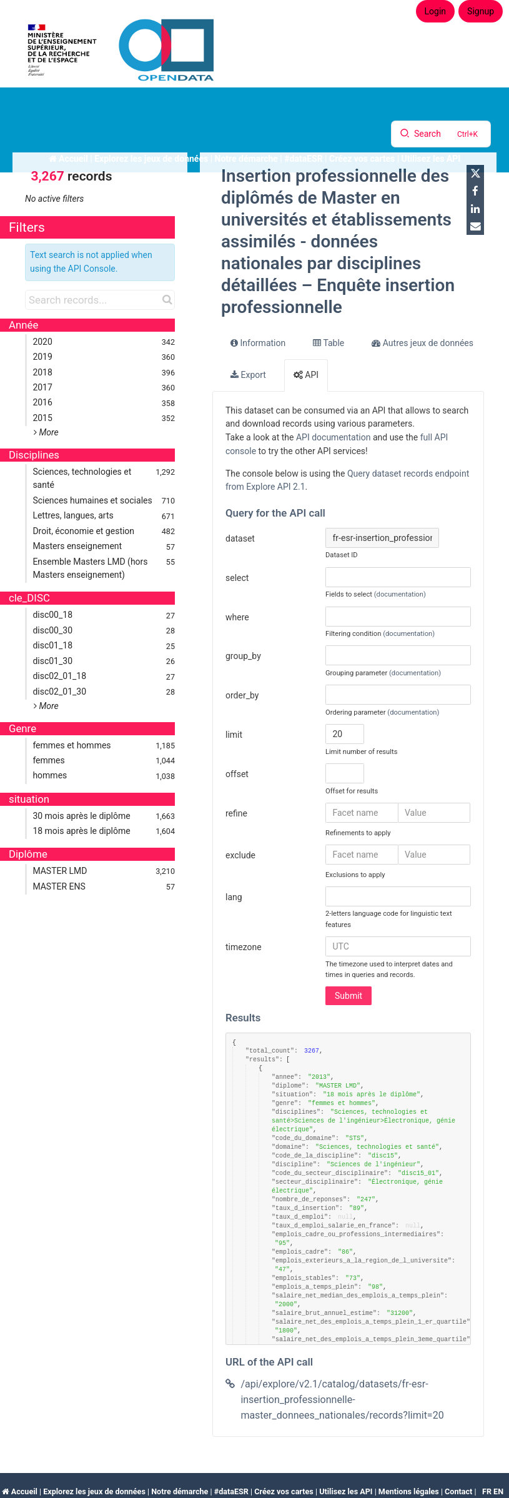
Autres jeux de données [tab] (422, 343)
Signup (480, 11)
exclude (240, 855)
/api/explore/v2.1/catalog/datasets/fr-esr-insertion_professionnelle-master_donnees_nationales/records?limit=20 (341, 1399)
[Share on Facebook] (475, 191)
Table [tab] (328, 343)
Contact (458, 1491)
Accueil (24, 1491)
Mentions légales (408, 1491)
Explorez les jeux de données (94, 1491)
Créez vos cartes (284, 1491)
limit (233, 735)
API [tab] (306, 375)
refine (236, 813)
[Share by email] (475, 226)
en (498, 1491)
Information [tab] (257, 343)
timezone (243, 947)
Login (436, 11)
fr (487, 1491)
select (237, 578)
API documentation (333, 437)
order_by (242, 695)
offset (237, 774)
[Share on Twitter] (475, 173)
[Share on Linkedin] (475, 208)
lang (233, 897)
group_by (243, 656)
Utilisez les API (345, 1491)
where (237, 617)
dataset (240, 538)
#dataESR (231, 1491)
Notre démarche (179, 1491)
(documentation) (400, 594)
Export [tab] (248, 375)
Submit (348, 996)
